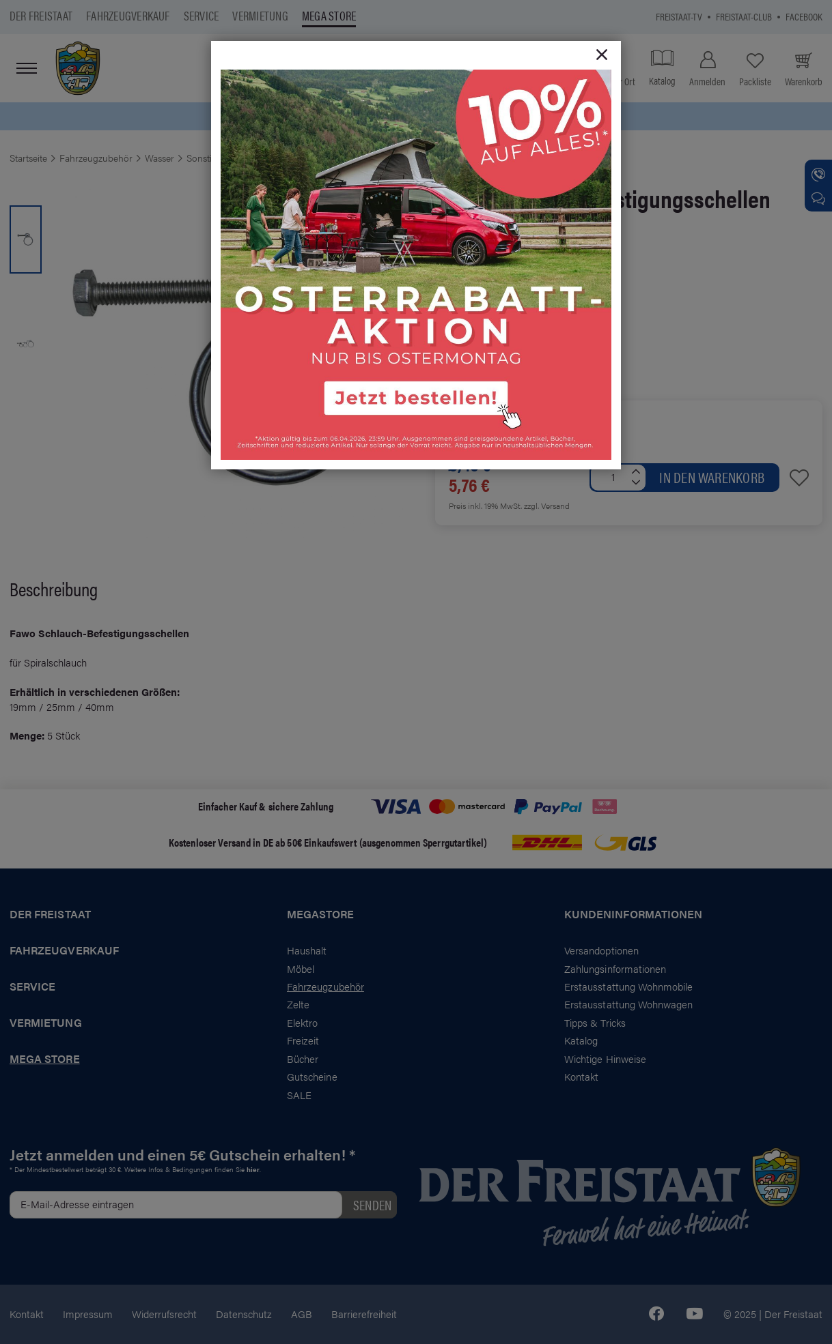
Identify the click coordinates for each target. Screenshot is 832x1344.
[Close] (602, 55)
